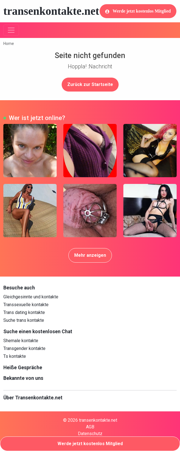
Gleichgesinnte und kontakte (30, 296)
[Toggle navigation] (11, 30)
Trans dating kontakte (24, 312)
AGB (90, 427)
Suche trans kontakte (23, 320)
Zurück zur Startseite (90, 84)
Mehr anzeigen (90, 255)
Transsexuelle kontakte (26, 304)
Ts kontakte (14, 356)
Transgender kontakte (24, 348)
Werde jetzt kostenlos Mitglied (138, 11)
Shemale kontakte (20, 340)
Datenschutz (90, 433)
